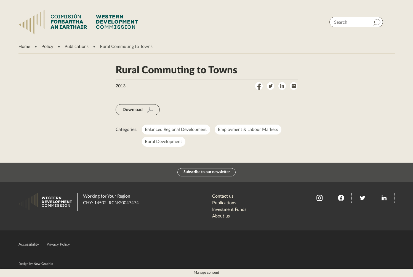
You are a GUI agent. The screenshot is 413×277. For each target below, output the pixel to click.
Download (132, 109)
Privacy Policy (58, 244)
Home (24, 46)
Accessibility (28, 244)
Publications (77, 46)
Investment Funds (229, 209)
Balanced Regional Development (176, 129)
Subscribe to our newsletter (206, 172)
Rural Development (163, 141)
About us (221, 216)
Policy (47, 46)
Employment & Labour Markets (248, 129)
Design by (35, 263)
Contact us (222, 196)
